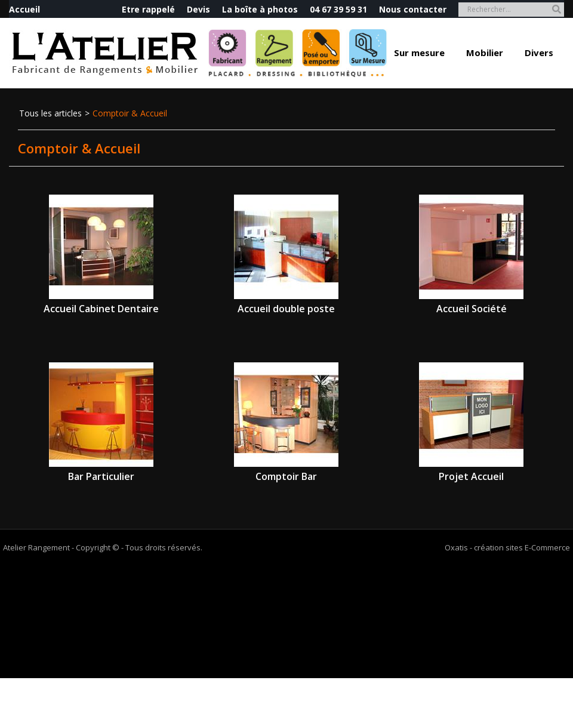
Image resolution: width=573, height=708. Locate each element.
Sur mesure (419, 53)
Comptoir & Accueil (130, 113)
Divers (539, 53)
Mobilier (484, 53)
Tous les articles (50, 113)
